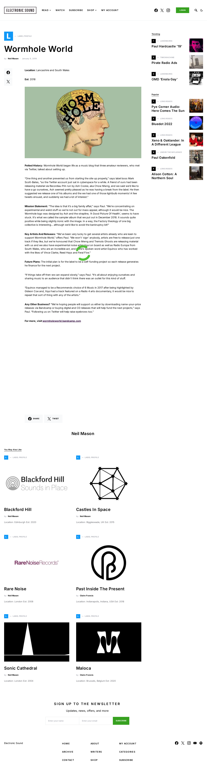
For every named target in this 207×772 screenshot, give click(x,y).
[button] (201, 10)
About (95, 745)
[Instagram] (168, 10)
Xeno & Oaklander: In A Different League (168, 142)
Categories (127, 753)
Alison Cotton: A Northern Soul (164, 176)
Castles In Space (93, 511)
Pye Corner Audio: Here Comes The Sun (168, 108)
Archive (67, 753)
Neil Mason (13, 60)
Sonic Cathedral (20, 670)
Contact (68, 762)
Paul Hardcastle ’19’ (167, 46)
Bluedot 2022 (162, 124)
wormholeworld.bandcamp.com (62, 322)
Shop (94, 762)
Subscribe (121, 723)
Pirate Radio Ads (164, 63)
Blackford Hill (18, 511)
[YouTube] (195, 745)
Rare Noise (15, 590)
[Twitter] (162, 10)
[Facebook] (156, 10)
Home (66, 745)
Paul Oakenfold (163, 157)
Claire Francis (86, 597)
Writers (96, 753)
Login (183, 10)
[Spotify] (200, 745)
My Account (127, 745)
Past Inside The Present (100, 590)
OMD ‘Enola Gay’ (165, 79)
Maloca (83, 670)
